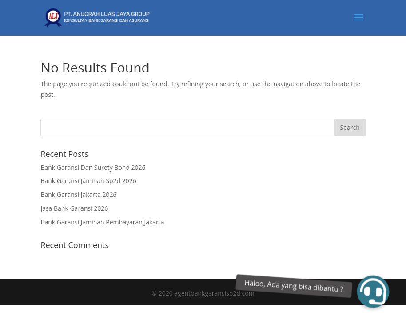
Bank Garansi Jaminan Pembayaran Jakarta (102, 222)
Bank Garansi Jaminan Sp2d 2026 (88, 180)
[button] (373, 291)
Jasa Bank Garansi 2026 (74, 208)
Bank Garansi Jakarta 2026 (78, 194)
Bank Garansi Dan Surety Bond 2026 (92, 167)
